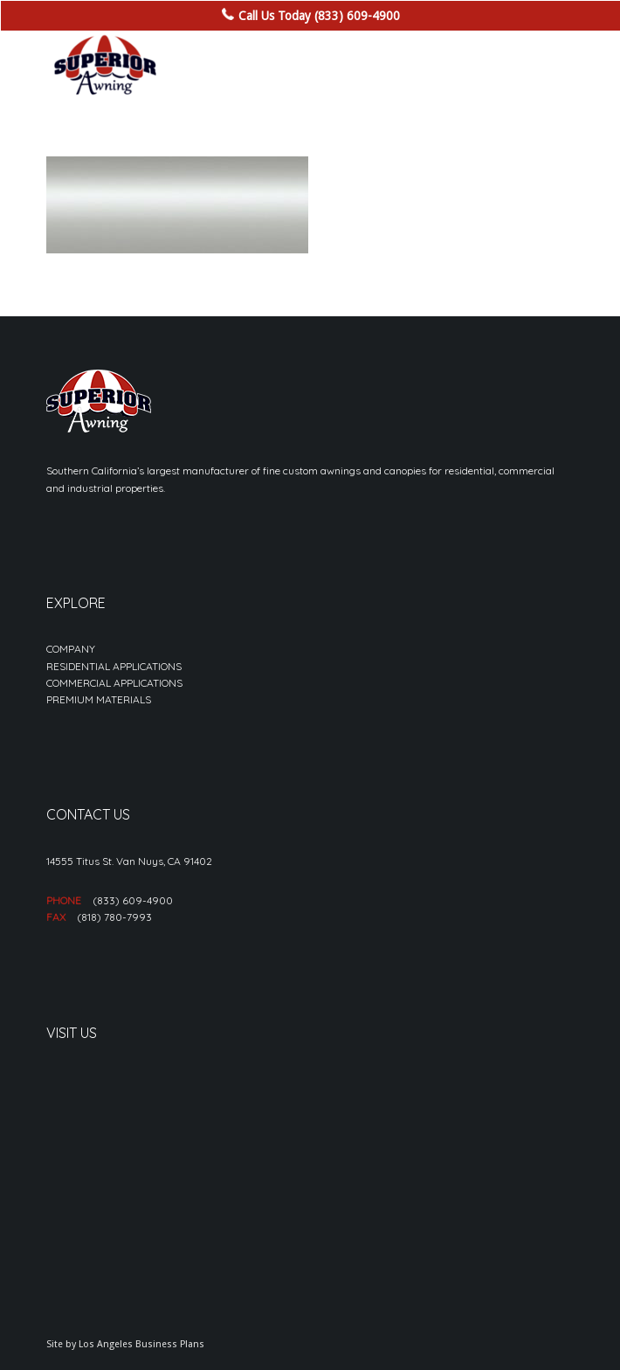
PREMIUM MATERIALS (98, 699)
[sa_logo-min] (257, 65)
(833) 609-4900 (133, 900)
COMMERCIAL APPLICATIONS (114, 682)
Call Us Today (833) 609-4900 (319, 16)
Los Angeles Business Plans (141, 1344)
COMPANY (70, 648)
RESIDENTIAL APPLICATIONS (114, 666)
